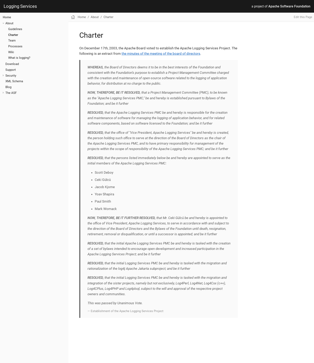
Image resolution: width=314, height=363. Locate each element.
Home (7, 17)
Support (10, 70)
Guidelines (15, 29)
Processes (15, 46)
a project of (281, 6)
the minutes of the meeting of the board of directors (161, 54)
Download (12, 64)
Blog (8, 87)
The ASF (11, 93)
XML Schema (14, 81)
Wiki (11, 52)
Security (10, 75)
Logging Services (20, 6)
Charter (13, 35)
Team (12, 40)
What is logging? (19, 58)
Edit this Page (303, 17)
